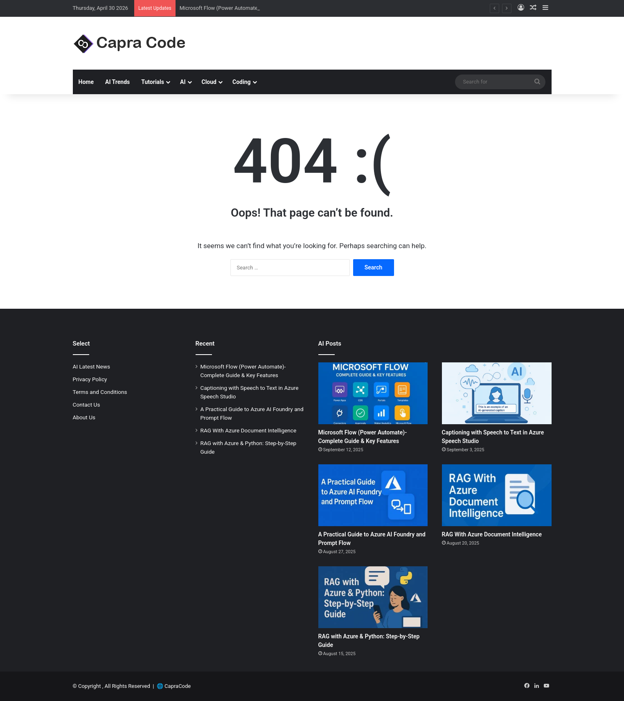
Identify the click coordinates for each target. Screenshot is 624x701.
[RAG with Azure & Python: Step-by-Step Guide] (373, 597)
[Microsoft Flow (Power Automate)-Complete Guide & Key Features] (373, 393)
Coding (241, 82)
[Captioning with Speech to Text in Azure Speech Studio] (497, 393)
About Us (84, 417)
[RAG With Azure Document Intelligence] (497, 495)
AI (183, 82)
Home (86, 82)
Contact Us (86, 404)
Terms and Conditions (100, 392)
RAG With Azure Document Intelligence (248, 430)
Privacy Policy (90, 379)
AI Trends (117, 82)
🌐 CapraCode (174, 686)
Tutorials (152, 82)
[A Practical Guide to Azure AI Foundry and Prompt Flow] (373, 495)
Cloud (209, 82)
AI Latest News (91, 366)
